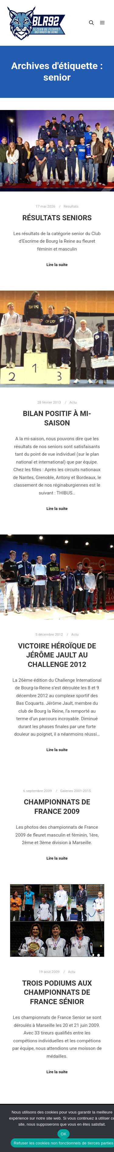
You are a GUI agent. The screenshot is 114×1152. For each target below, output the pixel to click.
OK (63, 1134)
